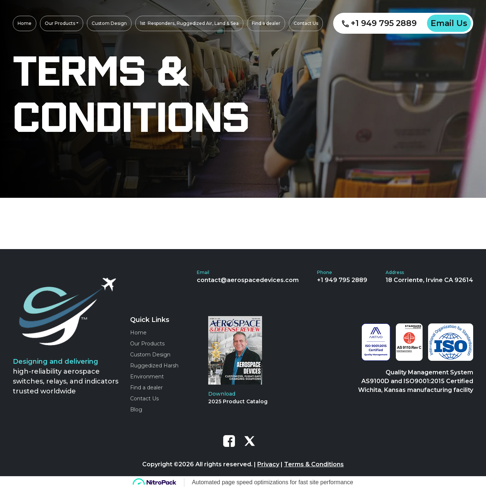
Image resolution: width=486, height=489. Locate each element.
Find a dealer (146, 387)
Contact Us (144, 398)
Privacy (268, 464)
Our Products (147, 343)
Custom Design (150, 354)
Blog (136, 409)
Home (138, 332)
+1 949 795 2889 (379, 23)
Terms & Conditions (314, 464)
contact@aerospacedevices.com (248, 280)
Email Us (449, 23)
